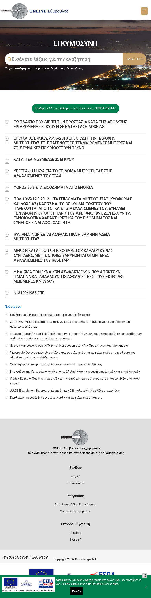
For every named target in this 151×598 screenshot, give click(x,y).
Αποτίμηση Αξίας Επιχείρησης (75, 504)
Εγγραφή (75, 539)
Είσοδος (75, 532)
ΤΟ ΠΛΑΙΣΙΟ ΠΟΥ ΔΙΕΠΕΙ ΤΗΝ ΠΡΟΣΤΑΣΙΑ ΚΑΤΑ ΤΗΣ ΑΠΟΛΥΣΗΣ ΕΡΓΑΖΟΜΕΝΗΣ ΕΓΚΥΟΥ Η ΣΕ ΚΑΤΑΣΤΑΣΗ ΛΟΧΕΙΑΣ (70, 124)
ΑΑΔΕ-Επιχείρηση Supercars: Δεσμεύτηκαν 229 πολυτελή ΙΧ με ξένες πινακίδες (65, 390)
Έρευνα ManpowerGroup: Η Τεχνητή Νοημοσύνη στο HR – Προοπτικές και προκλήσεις (69, 345)
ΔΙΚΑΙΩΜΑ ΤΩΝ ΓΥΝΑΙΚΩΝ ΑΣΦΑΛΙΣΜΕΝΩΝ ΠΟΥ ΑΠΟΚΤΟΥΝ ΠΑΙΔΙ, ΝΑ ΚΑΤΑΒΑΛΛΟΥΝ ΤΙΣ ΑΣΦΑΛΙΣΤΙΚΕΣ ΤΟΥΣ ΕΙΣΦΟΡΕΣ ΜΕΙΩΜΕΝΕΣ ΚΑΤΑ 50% (68, 276)
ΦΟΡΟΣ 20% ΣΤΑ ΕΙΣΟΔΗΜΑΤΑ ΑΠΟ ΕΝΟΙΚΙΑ (53, 187)
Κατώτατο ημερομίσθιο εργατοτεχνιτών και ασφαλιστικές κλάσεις (56, 397)
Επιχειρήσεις (75, 68)
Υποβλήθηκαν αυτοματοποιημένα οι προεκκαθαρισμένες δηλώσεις (56, 364)
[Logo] (75, 439)
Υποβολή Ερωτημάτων (75, 511)
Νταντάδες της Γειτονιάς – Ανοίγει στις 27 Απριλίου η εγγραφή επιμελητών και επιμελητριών (75, 371)
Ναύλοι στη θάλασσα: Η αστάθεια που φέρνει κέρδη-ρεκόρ (50, 315)
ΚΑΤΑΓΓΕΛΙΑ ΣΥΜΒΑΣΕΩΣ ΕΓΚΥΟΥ (44, 159)
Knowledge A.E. (86, 559)
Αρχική (75, 476)
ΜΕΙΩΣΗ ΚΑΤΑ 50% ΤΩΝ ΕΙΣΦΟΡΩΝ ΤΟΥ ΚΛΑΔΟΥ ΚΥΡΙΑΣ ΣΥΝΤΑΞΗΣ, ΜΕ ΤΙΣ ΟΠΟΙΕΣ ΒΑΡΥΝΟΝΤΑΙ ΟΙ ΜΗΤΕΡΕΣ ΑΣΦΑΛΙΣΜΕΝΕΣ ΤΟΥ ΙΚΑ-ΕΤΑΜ (63, 255)
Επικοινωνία (75, 483)
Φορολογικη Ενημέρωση (49, 68)
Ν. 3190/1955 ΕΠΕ (29, 293)
